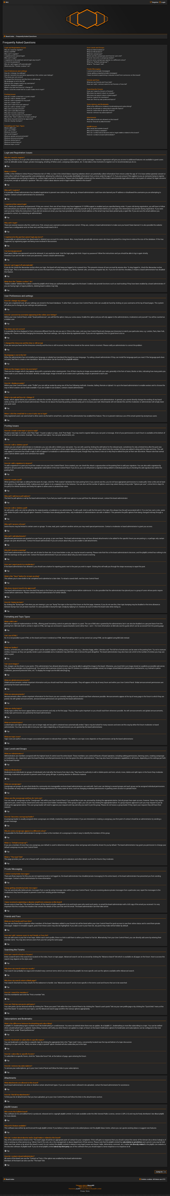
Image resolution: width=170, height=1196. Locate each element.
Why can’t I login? (10, 58)
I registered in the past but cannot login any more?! (22, 60)
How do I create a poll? (12, 103)
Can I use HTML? (10, 130)
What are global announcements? (16, 136)
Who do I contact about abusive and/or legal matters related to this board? (113, 133)
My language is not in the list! (14, 81)
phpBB (68, 359)
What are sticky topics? (12, 140)
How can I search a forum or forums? (100, 91)
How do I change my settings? (15, 73)
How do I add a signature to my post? (17, 100)
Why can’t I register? (11, 54)
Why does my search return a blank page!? (102, 95)
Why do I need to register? (13, 50)
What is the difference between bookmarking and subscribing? (109, 106)
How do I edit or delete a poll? (14, 107)
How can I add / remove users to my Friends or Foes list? (107, 84)
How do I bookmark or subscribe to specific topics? (105, 108)
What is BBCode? (10, 128)
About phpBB (159, 1114)
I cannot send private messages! (98, 71)
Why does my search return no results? (100, 93)
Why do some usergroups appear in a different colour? (106, 60)
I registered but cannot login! (14, 56)
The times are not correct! (13, 77)
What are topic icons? (12, 144)
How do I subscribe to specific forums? (101, 110)
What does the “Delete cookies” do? (17, 66)
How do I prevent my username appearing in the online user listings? (28, 75)
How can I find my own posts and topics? (101, 99)
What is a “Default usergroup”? (98, 62)
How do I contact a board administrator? (101, 135)
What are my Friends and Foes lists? (99, 82)
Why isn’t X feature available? (97, 131)
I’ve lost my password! (12, 62)
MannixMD (91, 1185)
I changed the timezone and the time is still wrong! (22, 79)
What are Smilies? (10, 132)
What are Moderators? (94, 52)
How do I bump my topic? (13, 121)
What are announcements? (14, 138)
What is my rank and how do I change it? (18, 87)
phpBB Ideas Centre (103, 1128)
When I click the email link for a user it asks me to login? (24, 89)
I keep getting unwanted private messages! (102, 73)
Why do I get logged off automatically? (17, 64)
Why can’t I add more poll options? (16, 105)
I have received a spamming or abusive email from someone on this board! (113, 75)
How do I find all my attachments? (98, 122)
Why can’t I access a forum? (14, 109)
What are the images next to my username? (19, 83)
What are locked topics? (12, 142)
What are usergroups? (94, 54)
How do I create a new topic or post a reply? (19, 96)
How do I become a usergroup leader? (100, 58)
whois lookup (157, 1140)
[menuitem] (5, 2)
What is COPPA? (10, 52)
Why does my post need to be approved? (18, 119)
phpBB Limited (66, 1114)
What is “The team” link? (95, 64)
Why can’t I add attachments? (14, 111)
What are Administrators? (95, 50)
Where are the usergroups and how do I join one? (104, 56)
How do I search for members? (98, 97)
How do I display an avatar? (13, 85)
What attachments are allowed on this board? (102, 119)
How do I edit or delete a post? (15, 98)
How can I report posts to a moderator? (18, 115)
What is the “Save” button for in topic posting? (20, 117)
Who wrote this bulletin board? (97, 128)
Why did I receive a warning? (14, 113)
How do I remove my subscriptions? (99, 112)
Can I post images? (11, 134)
